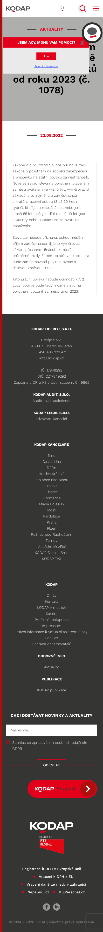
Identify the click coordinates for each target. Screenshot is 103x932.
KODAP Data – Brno (52, 553)
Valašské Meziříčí (52, 546)
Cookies (51, 638)
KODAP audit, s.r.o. (51, 394)
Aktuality (51, 667)
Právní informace (46, 66)
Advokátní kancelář (51, 419)
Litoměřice (52, 498)
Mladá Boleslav (51, 504)
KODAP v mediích (51, 607)
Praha (51, 522)
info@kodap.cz (51, 358)
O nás (51, 595)
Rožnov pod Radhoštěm (51, 534)
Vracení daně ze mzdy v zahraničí (56, 884)
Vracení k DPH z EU (56, 876)
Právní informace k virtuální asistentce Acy (51, 632)
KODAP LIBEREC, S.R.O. (51, 329)
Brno (51, 455)
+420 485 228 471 (51, 352)
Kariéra (51, 613)
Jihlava (51, 486)
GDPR (17, 748)
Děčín (51, 468)
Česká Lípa (51, 461)
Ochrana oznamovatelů (51, 644)
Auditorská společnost (52, 400)
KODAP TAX (51, 559)
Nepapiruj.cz (38, 892)
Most (51, 510)
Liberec (51, 492)
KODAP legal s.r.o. (52, 413)
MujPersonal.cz (71, 892)
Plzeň (51, 528)
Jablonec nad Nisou (51, 480)
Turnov (51, 540)
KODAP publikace (51, 690)
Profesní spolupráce (52, 620)
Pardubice (51, 516)
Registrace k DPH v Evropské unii (51, 869)
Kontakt (51, 601)
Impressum (51, 626)
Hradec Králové (51, 474)
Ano (46, 56)
